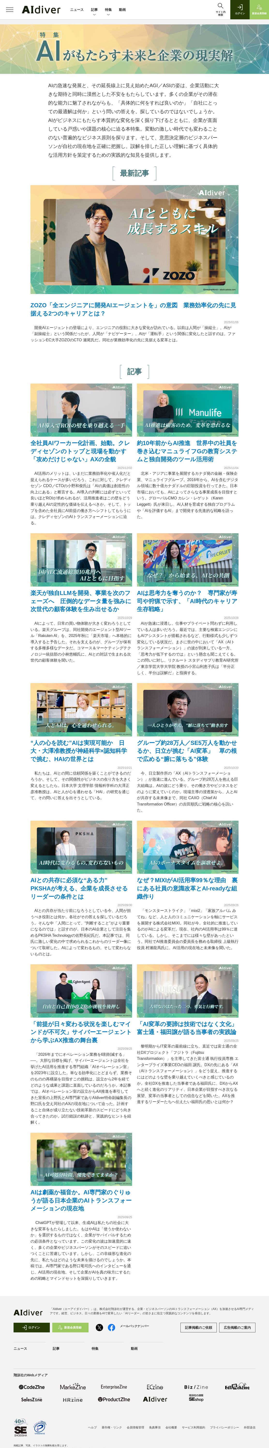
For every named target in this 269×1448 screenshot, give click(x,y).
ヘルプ (92, 1427)
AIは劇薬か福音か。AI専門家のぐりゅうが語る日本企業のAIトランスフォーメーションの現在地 (81, 1200)
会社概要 (171, 1427)
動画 (122, 10)
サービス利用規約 (193, 1427)
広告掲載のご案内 (237, 1327)
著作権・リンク (112, 1427)
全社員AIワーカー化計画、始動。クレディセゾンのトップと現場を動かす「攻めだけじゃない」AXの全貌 (80, 451)
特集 (108, 10)
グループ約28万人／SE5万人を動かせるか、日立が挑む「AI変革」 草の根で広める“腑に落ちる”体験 (187, 751)
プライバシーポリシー (224, 1427)
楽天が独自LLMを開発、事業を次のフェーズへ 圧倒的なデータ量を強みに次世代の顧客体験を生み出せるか (80, 601)
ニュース (77, 10)
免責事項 (155, 1427)
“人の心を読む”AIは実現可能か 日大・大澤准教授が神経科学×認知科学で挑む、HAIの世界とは (78, 751)
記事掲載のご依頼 (198, 1327)
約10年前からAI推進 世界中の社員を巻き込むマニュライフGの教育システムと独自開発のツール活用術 (187, 451)
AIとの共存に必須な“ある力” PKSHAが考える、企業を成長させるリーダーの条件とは (79, 888)
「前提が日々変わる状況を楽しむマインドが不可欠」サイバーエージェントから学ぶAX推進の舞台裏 (81, 1032)
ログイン (31, 1327)
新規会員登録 (70, 1327)
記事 (94, 10)
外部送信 (249, 1427)
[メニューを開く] (9, 9)
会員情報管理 (135, 1427)
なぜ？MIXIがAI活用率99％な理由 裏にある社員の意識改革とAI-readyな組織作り (187, 888)
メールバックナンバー (134, 1326)
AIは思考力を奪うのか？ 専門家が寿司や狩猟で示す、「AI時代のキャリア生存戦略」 (187, 601)
